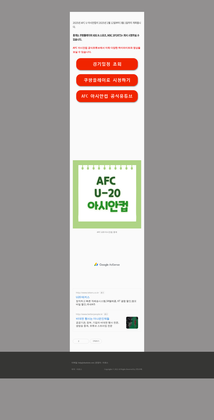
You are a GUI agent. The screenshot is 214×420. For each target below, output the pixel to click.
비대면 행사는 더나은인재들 (92, 360)
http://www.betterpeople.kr (89, 355)
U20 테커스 (83, 338)
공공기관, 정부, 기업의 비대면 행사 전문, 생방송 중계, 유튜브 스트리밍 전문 (97, 365)
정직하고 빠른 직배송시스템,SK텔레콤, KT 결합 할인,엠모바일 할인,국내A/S (106, 344)
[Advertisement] (107, 38)
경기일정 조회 (107, 105)
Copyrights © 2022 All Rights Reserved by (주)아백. (123, 411)
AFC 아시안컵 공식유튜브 (107, 137)
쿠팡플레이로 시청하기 (107, 121)
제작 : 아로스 (76, 411)
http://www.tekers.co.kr (87, 334)
